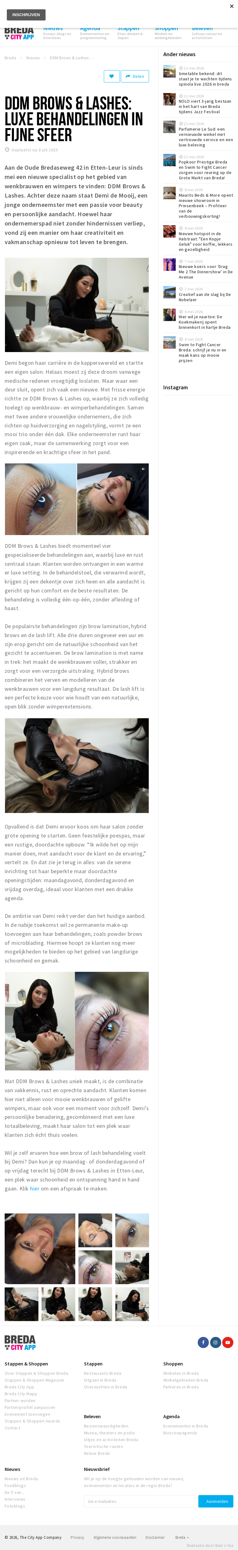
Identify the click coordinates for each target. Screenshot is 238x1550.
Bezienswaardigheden (106, 1426)
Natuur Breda (97, 1453)
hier (34, 1188)
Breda (182, 1537)
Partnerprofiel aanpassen (30, 1407)
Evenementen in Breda (185, 1426)
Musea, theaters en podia (109, 1433)
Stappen (93, 1363)
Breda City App (19, 1387)
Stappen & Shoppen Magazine (34, 1380)
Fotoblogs (15, 1506)
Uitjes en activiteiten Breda (111, 1439)
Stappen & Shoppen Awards (32, 1421)
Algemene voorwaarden (115, 1537)
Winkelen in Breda (181, 1373)
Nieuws (12, 1469)
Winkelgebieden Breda (186, 1380)
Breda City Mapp (21, 1393)
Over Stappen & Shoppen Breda (36, 1373)
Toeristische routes (103, 1446)
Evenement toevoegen (27, 1414)
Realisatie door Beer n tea (210, 1545)
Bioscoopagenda (180, 1433)
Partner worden (20, 1400)
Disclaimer (155, 1537)
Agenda (171, 1416)
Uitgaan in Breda (100, 1380)
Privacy (77, 1537)
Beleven (92, 1416)
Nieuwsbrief (97, 1469)
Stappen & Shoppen (26, 1363)
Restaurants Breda (102, 1373)
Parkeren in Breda (181, 1387)
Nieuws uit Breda (21, 1478)
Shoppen (173, 1363)
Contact (12, 1428)
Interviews (15, 1499)
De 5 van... (14, 1492)
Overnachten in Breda (105, 1387)
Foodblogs (15, 1485)
